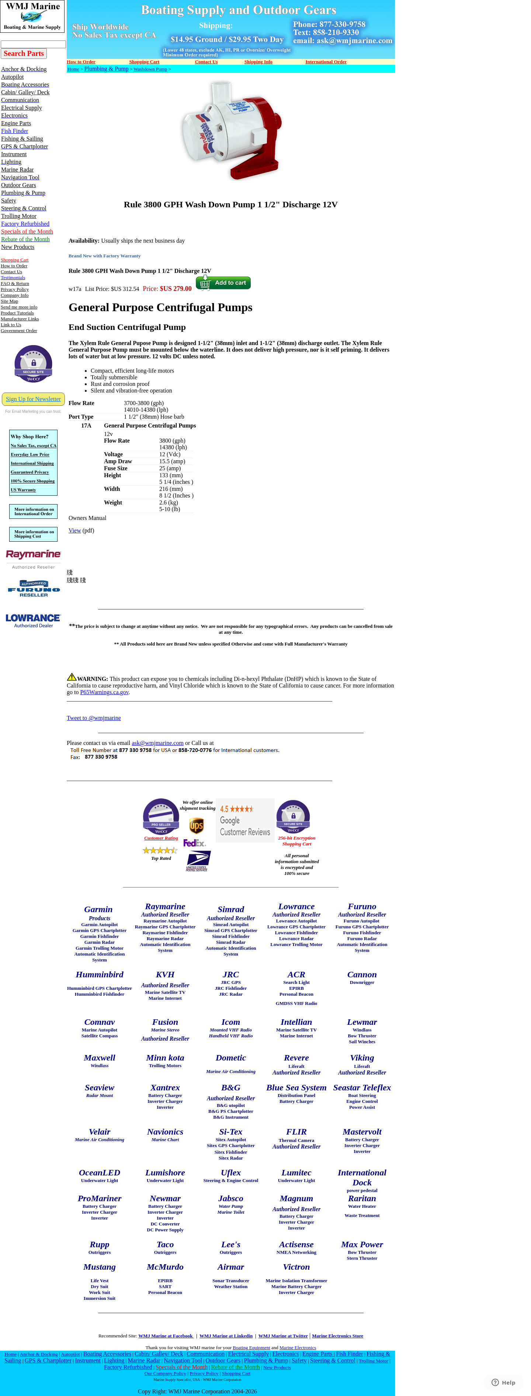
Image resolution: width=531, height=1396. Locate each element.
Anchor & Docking (39, 1354)
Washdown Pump (150, 69)
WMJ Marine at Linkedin (226, 1336)
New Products (277, 1367)
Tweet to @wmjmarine (94, 718)
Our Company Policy (165, 1373)
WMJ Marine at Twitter (283, 1336)
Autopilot (70, 1354)
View (75, 530)
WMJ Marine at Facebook (166, 1336)
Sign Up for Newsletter (33, 399)
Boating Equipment (251, 1347)
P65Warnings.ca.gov (104, 692)
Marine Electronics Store (337, 1336)
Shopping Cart (236, 1373)
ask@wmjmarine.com (157, 743)
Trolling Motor (373, 1361)
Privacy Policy (204, 1373)
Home (73, 69)
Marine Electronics (298, 1347)
